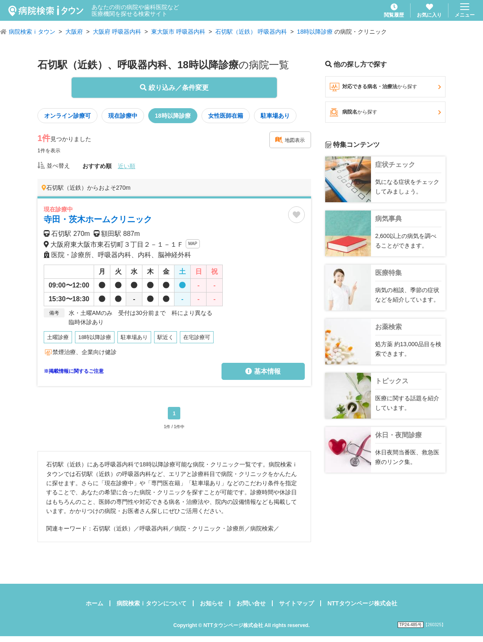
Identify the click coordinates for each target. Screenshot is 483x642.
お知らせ (211, 603)
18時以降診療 (315, 31)
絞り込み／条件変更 (174, 87)
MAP (192, 243)
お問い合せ (251, 603)
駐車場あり (275, 115)
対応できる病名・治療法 (385, 87)
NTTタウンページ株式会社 (362, 603)
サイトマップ (296, 603)
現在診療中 (122, 115)
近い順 (126, 166)
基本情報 (262, 371)
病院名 (385, 112)
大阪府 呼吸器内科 (117, 31)
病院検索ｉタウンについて (152, 603)
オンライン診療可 (67, 115)
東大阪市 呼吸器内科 (178, 31)
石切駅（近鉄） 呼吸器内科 (251, 31)
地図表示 (289, 139)
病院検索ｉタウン (32, 31)
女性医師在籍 (225, 115)
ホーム (94, 603)
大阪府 (74, 31)
